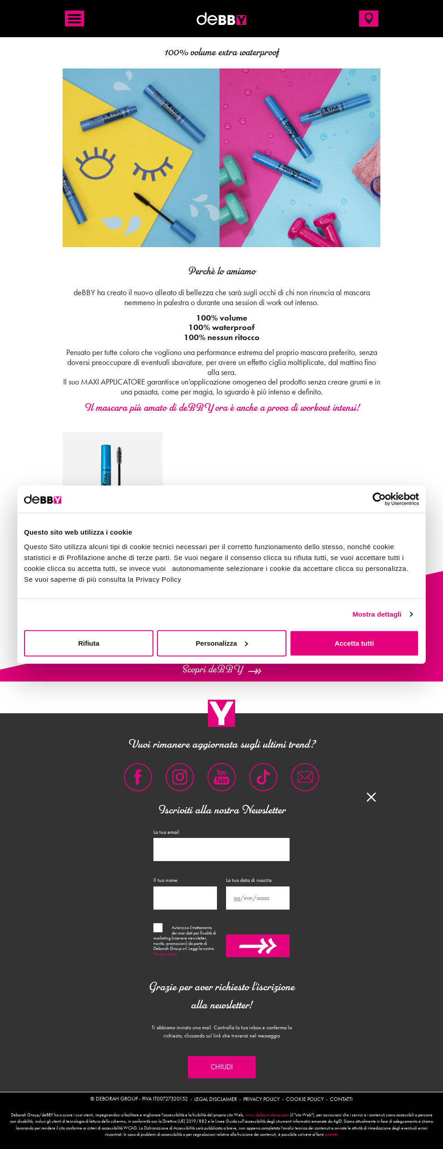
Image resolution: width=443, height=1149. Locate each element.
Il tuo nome (165, 880)
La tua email (166, 832)
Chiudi (222, 1066)
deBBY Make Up (221, 18)
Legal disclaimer (215, 1099)
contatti (331, 1134)
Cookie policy (305, 1099)
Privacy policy (165, 954)
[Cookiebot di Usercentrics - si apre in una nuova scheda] (379, 499)
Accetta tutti (354, 643)
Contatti (341, 1099)
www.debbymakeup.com (267, 1115)
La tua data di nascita (248, 880)
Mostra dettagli (376, 614)
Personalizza (222, 643)
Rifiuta (88, 643)
